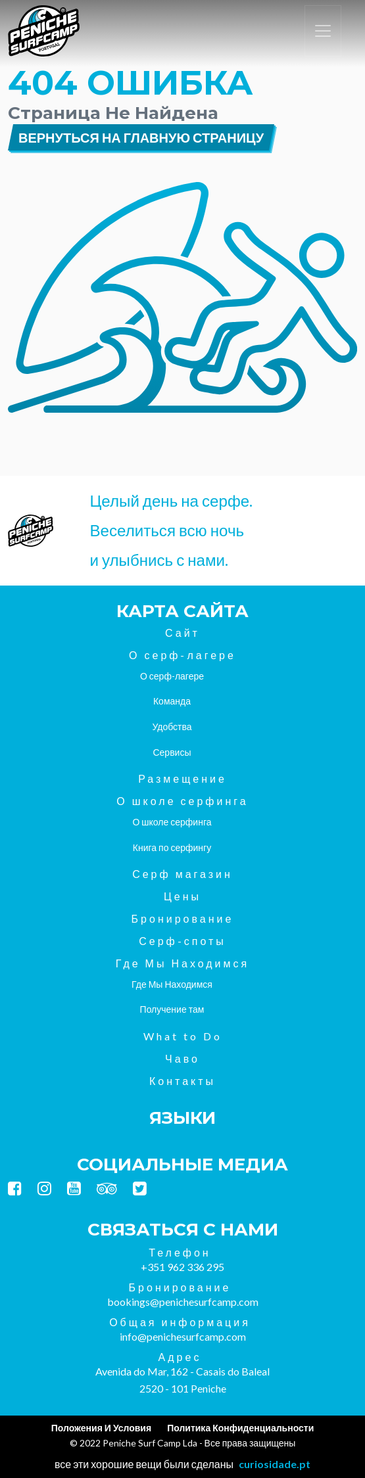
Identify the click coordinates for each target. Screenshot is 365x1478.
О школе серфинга (182, 801)
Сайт (182, 632)
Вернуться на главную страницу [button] (141, 137)
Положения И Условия (101, 1427)
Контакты (182, 1080)
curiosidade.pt (274, 1464)
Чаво (182, 1058)
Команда (172, 700)
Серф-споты (182, 941)
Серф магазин (182, 873)
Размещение (182, 778)
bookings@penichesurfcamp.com (182, 1301)
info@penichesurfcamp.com (183, 1336)
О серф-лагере (182, 655)
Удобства (171, 726)
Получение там (172, 1009)
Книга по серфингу (172, 847)
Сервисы (172, 752)
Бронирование (183, 918)
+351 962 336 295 (182, 1266)
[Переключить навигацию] (322, 31)
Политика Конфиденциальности (240, 1427)
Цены (182, 896)
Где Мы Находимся (182, 963)
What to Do (182, 1036)
